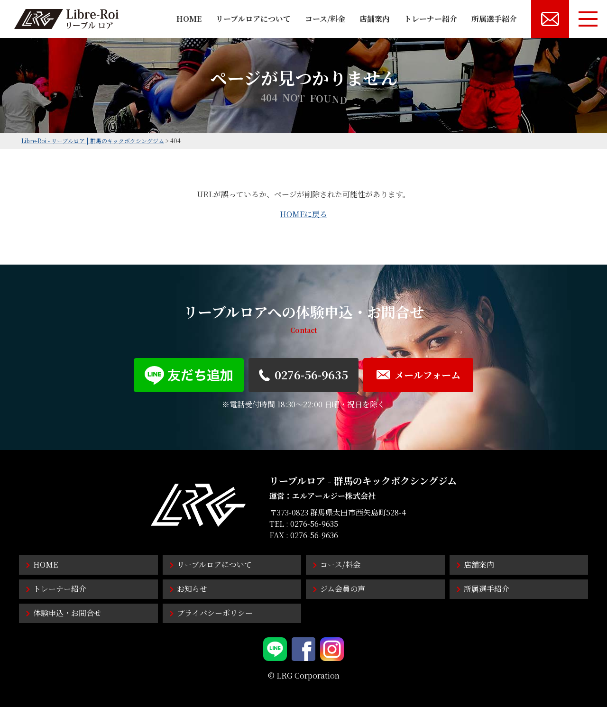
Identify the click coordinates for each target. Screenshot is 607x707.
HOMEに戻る (303, 214)
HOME (189, 18)
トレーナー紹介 (430, 18)
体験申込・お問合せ (67, 612)
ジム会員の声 (342, 588)
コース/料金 (325, 18)
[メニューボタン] (588, 19)
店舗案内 (374, 18)
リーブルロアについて (253, 18)
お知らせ (192, 588)
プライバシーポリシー (215, 612)
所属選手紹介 (494, 18)
